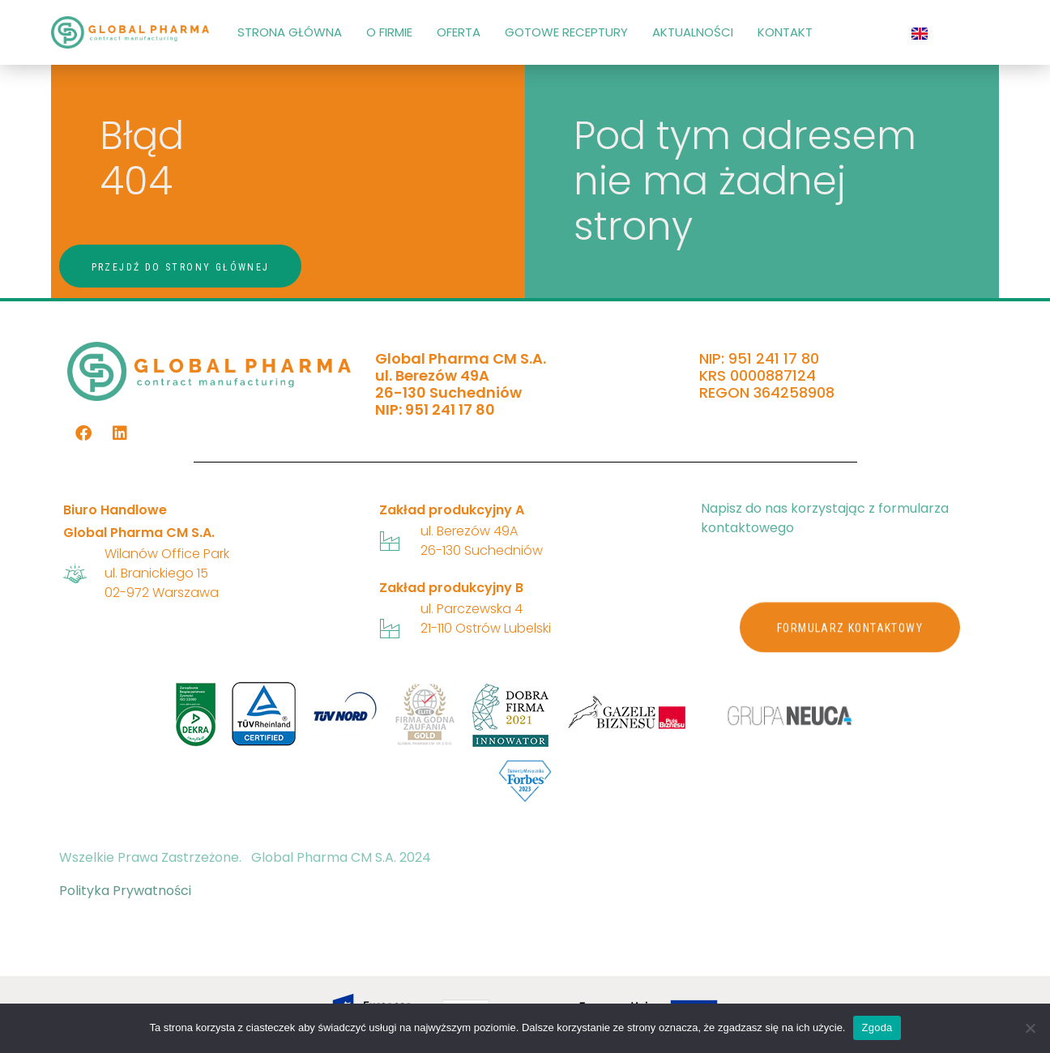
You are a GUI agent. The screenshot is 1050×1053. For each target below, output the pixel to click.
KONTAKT (785, 31)
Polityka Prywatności (125, 890)
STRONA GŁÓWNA (289, 31)
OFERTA (458, 31)
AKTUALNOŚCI (692, 31)
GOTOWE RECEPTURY (566, 31)
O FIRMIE (389, 31)
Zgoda (876, 1027)
